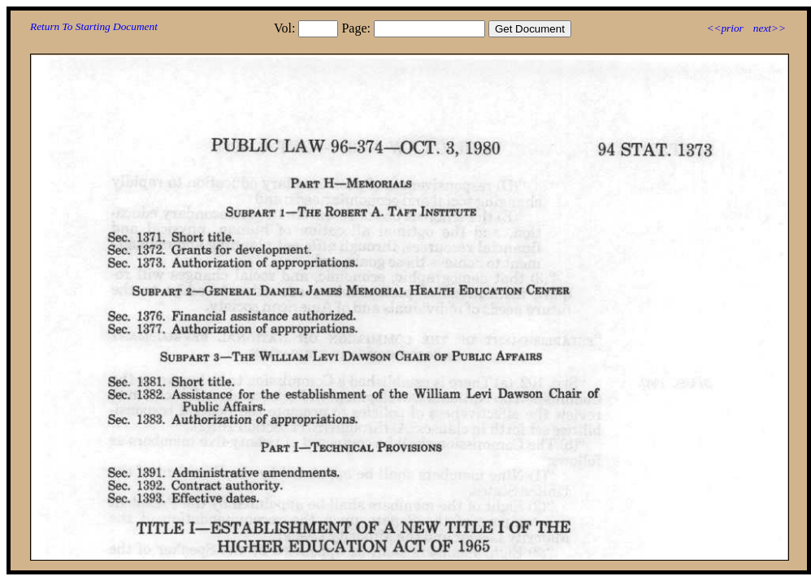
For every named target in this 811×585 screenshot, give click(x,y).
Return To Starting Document (94, 26)
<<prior (724, 28)
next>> (769, 28)
